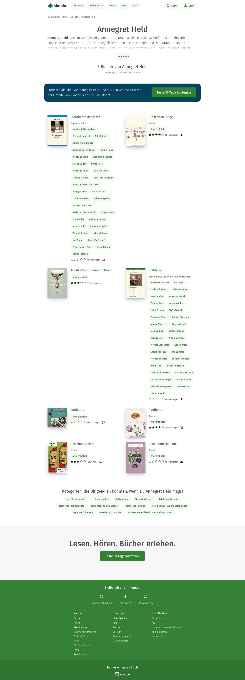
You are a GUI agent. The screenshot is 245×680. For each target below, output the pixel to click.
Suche (172, 5)
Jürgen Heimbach (175, 365)
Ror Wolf (178, 282)
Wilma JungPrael (102, 198)
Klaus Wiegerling (96, 240)
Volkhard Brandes (184, 372)
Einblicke (155, 270)
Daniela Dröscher (180, 317)
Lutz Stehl (77, 240)
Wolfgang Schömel (102, 157)
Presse (116, 627)
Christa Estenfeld (81, 136)
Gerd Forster (98, 191)
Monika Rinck (157, 331)
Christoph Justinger (103, 177)
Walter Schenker (97, 219)
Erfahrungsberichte (169, 499)
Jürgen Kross (107, 212)
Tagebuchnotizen (78, 123)
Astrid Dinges (101, 136)
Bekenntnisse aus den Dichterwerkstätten (169, 276)
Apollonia (77, 410)
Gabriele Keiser (180, 289)
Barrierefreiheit (82, 645)
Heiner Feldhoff (80, 254)
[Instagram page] (146, 599)
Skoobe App (80, 627)
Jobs (115, 622)
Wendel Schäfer (80, 233)
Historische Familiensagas (71, 506)
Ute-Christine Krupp (161, 379)
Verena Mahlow (183, 379)
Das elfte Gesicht (82, 444)
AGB (154, 622)
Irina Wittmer (100, 233)
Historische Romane (135, 506)
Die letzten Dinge (161, 117)
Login (189, 5)
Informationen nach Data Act (168, 627)
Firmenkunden (121, 640)
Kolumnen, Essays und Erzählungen (169, 506)
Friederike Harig (159, 358)
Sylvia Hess (97, 164)
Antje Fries (156, 365)
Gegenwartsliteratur (83, 512)
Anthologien (122, 499)
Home (65, 17)
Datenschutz (158, 618)
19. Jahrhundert (101, 499)
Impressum (158, 636)
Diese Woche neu (143, 499)
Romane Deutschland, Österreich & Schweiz (150, 512)
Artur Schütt (78, 226)
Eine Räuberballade (163, 444)
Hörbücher (95, 5)
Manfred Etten (100, 170)
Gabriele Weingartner (161, 386)
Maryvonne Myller (99, 226)
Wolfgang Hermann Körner (86, 184)
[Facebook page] (126, 599)
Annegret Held (79, 191)
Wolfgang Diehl (80, 157)
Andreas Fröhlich (176, 296)
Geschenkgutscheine (85, 631)
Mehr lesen (123, 56)
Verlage (117, 631)
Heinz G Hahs (106, 150)
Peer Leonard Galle (82, 247)
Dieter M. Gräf (158, 393)
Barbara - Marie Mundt (84, 212)
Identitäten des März (85, 117)
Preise (112, 5)
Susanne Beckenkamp (83, 150)
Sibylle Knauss (176, 331)
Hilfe (135, 5)
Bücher (78, 5)
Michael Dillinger (180, 358)
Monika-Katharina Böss (84, 129)
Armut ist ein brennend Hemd (91, 270)
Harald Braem (104, 247)
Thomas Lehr (157, 303)
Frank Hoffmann (80, 198)
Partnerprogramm (122, 636)
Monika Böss (157, 296)
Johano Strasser (159, 324)
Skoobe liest (80, 654)
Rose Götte (183, 386)
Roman (152, 123)
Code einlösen (81, 636)
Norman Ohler (176, 303)
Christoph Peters (159, 289)
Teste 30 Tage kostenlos (174, 92)
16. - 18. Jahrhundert (76, 499)
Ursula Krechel (158, 352)
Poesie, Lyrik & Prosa (110, 512)
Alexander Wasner (160, 282)
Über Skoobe (120, 618)
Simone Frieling (80, 177)
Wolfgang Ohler (80, 170)
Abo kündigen (159, 631)
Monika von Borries (160, 372)
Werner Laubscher (81, 205)
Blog (124, 5)
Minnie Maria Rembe (82, 143)
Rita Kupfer (78, 219)
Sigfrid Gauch (79, 164)
